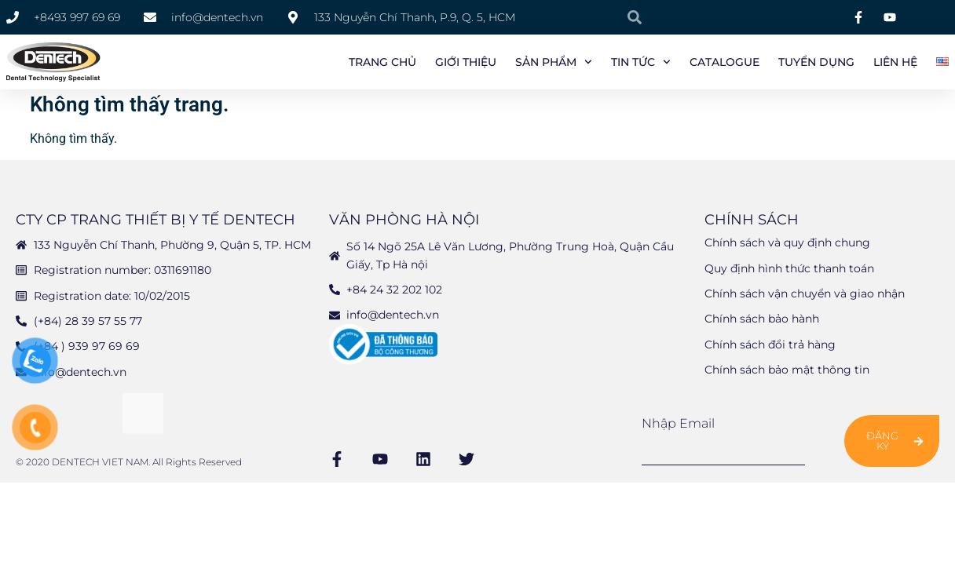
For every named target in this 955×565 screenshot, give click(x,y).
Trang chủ (382, 62)
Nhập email (678, 426)
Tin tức (641, 62)
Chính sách (751, 222)
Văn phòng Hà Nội (404, 222)
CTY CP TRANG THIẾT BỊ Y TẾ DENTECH (155, 222)
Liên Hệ (895, 62)
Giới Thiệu (465, 62)
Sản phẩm (553, 62)
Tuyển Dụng (816, 62)
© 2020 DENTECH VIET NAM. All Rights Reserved (129, 465)
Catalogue (724, 62)
